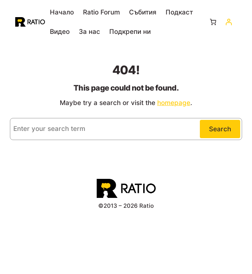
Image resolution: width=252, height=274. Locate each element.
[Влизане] (229, 22)
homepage (173, 103)
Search (220, 129)
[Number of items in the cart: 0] (213, 22)
